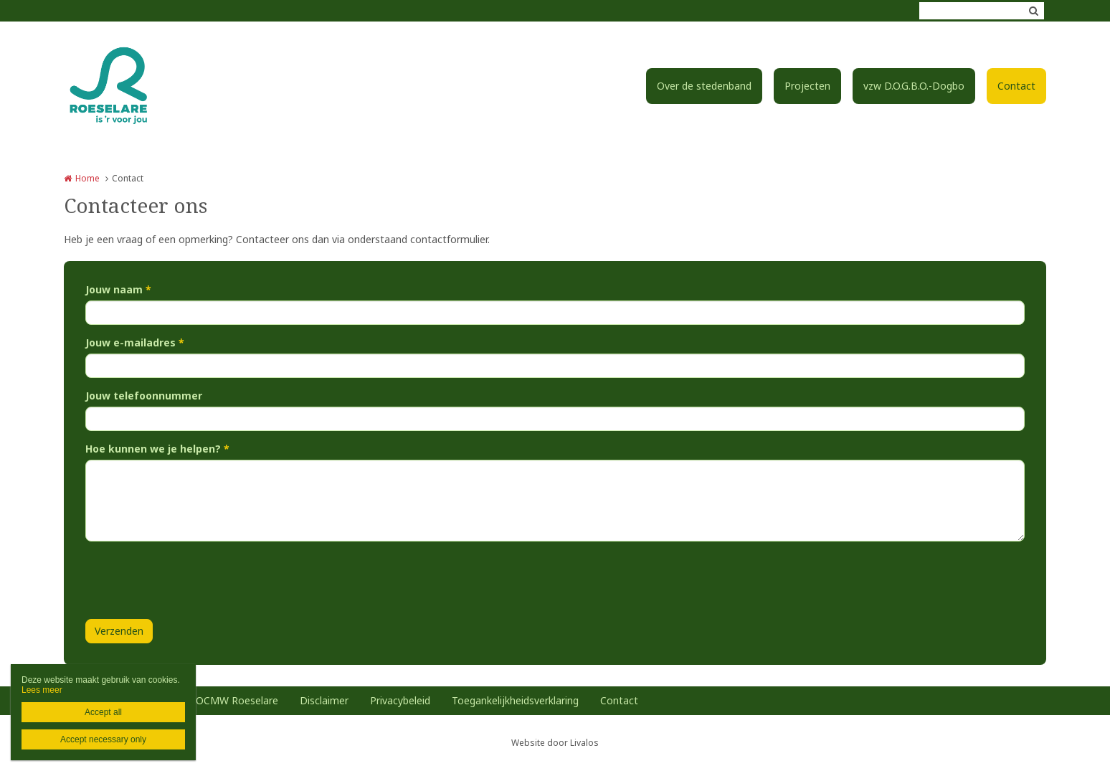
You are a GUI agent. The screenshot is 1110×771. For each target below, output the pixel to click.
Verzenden (119, 631)
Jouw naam (118, 289)
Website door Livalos (555, 743)
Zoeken (1033, 10)
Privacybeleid (400, 700)
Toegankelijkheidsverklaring (515, 700)
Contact (1016, 86)
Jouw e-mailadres (134, 342)
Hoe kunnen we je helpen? (157, 448)
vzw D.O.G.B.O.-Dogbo (913, 86)
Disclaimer (324, 700)
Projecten (807, 86)
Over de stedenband (704, 86)
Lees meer (42, 690)
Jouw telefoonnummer (143, 395)
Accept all (103, 712)
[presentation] (194, 580)
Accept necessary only (103, 739)
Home (87, 178)
